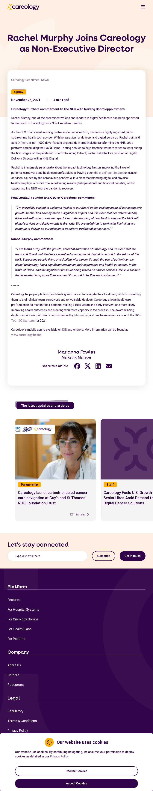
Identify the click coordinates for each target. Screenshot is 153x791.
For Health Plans (19, 629)
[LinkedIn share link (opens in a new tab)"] (98, 369)
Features (14, 600)
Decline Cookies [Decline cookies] (76, 771)
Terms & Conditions (22, 721)
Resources (15, 685)
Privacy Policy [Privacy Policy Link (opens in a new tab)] (59, 756)
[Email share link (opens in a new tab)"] (109, 369)
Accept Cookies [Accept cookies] (76, 783)
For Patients (16, 639)
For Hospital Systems (23, 609)
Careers (13, 675)
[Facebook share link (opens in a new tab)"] (77, 369)
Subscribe (103, 556)
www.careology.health (26, 337)
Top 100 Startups (23, 323)
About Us (14, 665)
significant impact (111, 175)
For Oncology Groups (23, 619)
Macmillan (81, 318)
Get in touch (133, 556)
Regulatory (15, 711)
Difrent (22, 145)
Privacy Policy (17, 731)
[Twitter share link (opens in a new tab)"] (88, 369)
